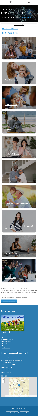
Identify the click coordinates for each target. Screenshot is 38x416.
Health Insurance (11, 55)
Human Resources (15, 17)
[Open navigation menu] (28, 2)
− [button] (3, 382)
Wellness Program (11, 253)
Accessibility (25, 413)
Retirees (3, 346)
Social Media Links (15, 413)
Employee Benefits (6, 341)
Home (3, 337)
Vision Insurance (11, 105)
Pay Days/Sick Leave (12, 154)
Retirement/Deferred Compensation (18, 203)
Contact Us (8, 372)
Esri (14, 396)
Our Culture (4, 343)
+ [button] (3, 379)
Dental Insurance (11, 80)
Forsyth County (5, 17)
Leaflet (7, 396)
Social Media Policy (25, 411)
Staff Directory (5, 348)
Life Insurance (10, 179)
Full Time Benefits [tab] (10, 28)
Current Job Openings (7, 339)
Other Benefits (10, 278)
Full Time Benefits (19, 25)
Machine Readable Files (9, 301)
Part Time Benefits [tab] (10, 32)
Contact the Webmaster (12, 411)
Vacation (8, 129)
